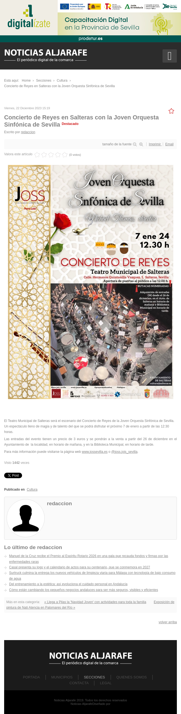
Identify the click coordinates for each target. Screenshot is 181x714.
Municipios (62, 677)
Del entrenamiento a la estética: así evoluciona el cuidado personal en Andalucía (68, 584)
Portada (31, 677)
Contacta (79, 683)
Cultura (32, 489)
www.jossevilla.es (94, 452)
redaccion (28, 132)
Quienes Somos (131, 677)
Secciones (94, 677)
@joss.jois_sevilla (124, 452)
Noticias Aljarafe (81, 703)
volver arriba (168, 622)
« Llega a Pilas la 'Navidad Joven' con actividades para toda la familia (95, 602)
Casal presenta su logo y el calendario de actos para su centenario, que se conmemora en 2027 (79, 567)
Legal (105, 683)
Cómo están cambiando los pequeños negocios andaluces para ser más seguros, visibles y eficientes (83, 590)
